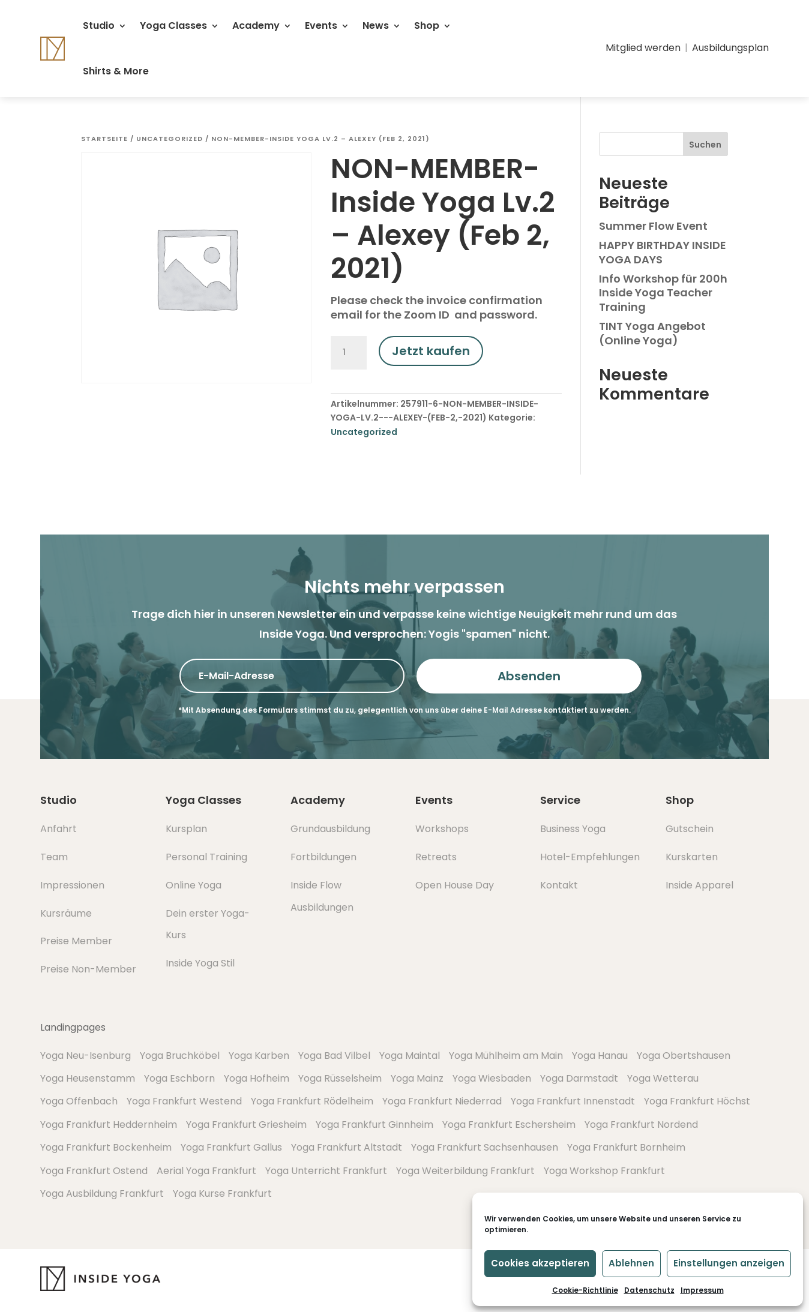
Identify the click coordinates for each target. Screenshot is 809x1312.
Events (321, 25)
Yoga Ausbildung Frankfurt (102, 1193)
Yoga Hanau (600, 1055)
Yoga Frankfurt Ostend (94, 1171)
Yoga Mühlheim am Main (506, 1055)
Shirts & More (116, 71)
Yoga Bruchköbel (180, 1055)
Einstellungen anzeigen (728, 1263)
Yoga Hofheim (256, 1078)
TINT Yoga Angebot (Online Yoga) (652, 333)
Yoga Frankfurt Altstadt (346, 1147)
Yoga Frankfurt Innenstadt (573, 1101)
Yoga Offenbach (79, 1101)
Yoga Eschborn (179, 1078)
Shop (426, 25)
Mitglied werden (643, 48)
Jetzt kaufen (431, 351)
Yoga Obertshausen (683, 1055)
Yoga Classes (173, 25)
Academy (256, 25)
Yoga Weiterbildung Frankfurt (465, 1171)
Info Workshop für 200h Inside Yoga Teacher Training (663, 292)
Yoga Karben (259, 1055)
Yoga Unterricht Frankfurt (326, 1171)
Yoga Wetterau (663, 1078)
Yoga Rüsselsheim (340, 1078)
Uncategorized (169, 138)
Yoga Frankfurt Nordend (641, 1124)
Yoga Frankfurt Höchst (697, 1101)
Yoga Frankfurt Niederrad (442, 1101)
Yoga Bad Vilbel (334, 1055)
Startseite (104, 138)
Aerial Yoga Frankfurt (206, 1171)
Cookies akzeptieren (540, 1263)
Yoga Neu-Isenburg (85, 1055)
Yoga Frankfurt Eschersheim (509, 1124)
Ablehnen (631, 1263)
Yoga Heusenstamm (87, 1078)
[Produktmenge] (349, 353)
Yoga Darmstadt (579, 1078)
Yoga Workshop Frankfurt (604, 1171)
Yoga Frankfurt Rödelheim (312, 1101)
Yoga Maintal (409, 1055)
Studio (99, 25)
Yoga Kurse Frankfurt (222, 1193)
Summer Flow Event (653, 225)
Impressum (702, 1290)
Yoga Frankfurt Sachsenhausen (484, 1147)
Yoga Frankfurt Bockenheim (106, 1147)
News (375, 25)
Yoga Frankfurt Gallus (231, 1147)
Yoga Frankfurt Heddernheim (108, 1124)
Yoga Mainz (417, 1078)
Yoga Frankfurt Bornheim (626, 1147)
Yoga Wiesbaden (492, 1078)
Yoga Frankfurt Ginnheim (374, 1124)
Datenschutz (649, 1290)
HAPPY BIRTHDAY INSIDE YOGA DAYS (662, 252)
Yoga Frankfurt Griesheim (246, 1124)
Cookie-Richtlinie (585, 1290)
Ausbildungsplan (730, 48)
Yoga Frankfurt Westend (184, 1101)
